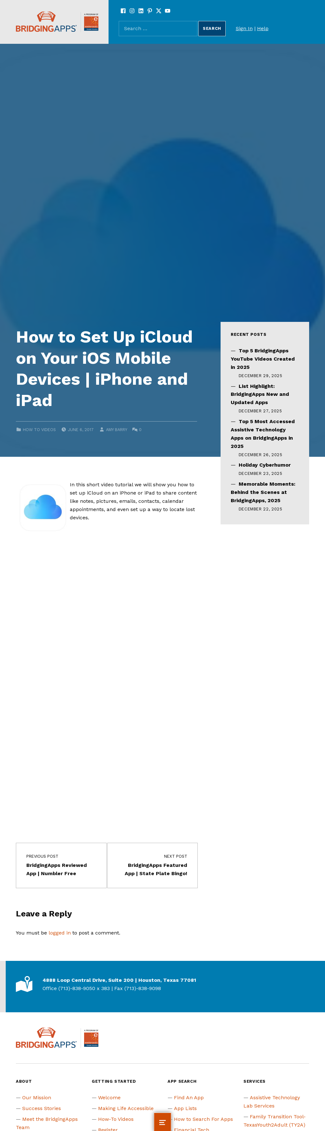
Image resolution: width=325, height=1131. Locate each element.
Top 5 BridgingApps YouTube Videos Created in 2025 (263, 359)
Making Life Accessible (126, 1108)
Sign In (244, 28)
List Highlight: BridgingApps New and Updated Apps (260, 394)
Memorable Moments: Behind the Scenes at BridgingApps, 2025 (263, 492)
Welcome (109, 1097)
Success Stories (41, 1108)
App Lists (185, 1108)
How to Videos (39, 429)
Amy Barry (116, 429)
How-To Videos (116, 1119)
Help (263, 28)
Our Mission (36, 1097)
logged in (60, 933)
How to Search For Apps (203, 1119)
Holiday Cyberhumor (265, 465)
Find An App (189, 1097)
